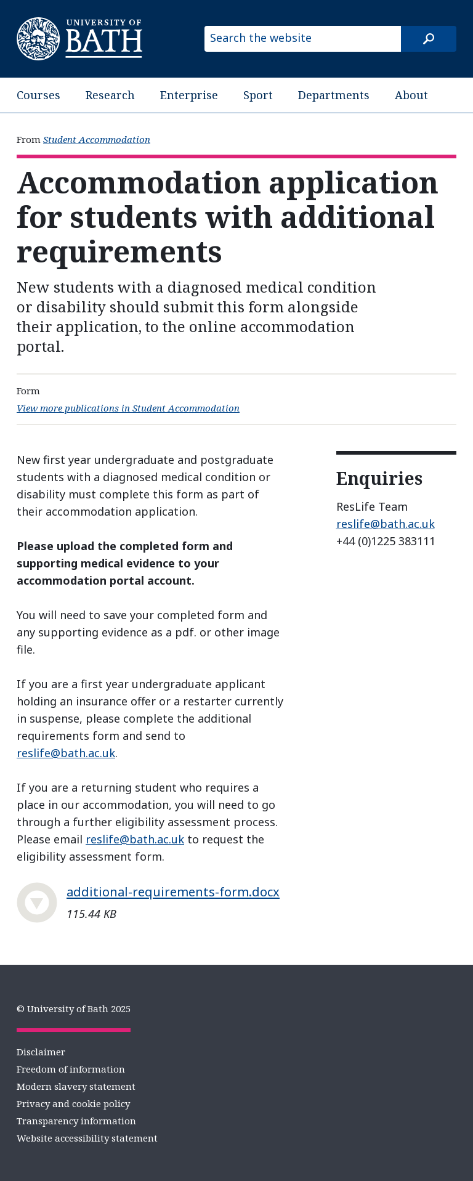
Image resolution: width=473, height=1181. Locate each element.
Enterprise (189, 94)
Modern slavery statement (76, 1086)
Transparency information (76, 1120)
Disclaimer (41, 1051)
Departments (334, 94)
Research (110, 94)
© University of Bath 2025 (74, 1008)
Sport (258, 94)
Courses (38, 94)
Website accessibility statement (87, 1138)
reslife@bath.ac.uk (66, 752)
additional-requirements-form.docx (173, 891)
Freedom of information (71, 1069)
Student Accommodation (96, 139)
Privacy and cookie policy (73, 1103)
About (411, 94)
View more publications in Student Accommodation (128, 408)
